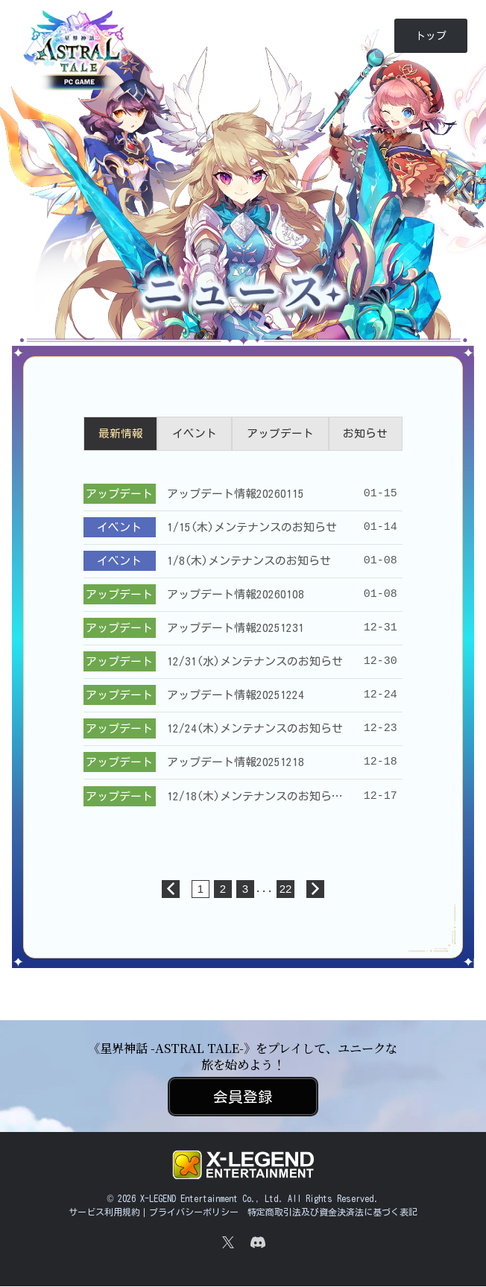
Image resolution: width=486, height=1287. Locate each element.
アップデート (280, 434)
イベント (194, 434)
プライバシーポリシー (194, 1212)
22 (286, 889)
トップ (430, 36)
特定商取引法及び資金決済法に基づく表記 (332, 1212)
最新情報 (120, 434)
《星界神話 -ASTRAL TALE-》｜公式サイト (77, 72)
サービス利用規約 (104, 1212)
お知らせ (365, 434)
